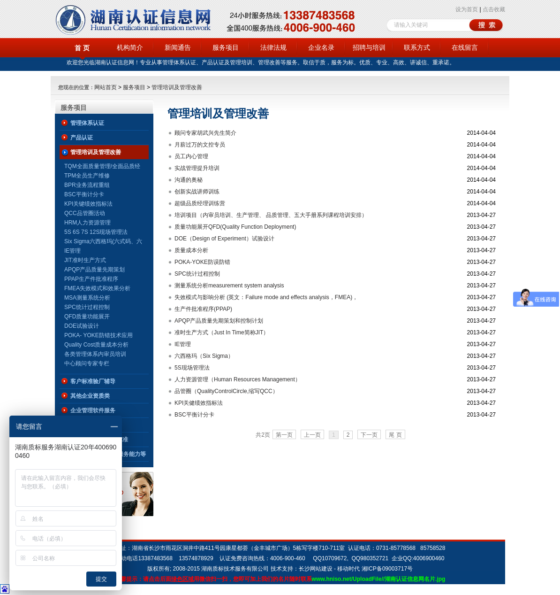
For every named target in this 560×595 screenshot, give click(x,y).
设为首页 (466, 9)
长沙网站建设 (316, 568)
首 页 (82, 48)
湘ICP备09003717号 (387, 568)
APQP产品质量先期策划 (94, 269)
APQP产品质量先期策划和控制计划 (218, 320)
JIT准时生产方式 (85, 260)
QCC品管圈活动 (84, 213)
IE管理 (72, 250)
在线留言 (465, 47)
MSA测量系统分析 (87, 297)
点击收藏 (494, 9)
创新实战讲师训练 (196, 191)
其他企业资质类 (90, 396)
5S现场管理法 (192, 367)
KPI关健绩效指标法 (198, 403)
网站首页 (105, 87)
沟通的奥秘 (188, 180)
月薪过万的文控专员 (199, 144)
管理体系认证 (87, 123)
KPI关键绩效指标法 (88, 204)
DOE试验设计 (81, 326)
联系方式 (417, 47)
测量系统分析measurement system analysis (229, 285)
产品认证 (81, 137)
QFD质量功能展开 (87, 316)
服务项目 (225, 47)
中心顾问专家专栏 (86, 363)
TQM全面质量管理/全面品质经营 (102, 167)
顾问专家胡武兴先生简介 (205, 133)
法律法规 (273, 47)
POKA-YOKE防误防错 (202, 262)
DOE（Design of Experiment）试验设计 (224, 238)
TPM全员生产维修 (87, 175)
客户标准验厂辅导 (92, 381)
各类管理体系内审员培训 (95, 354)
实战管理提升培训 (196, 168)
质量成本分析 (191, 250)
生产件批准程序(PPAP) (203, 309)
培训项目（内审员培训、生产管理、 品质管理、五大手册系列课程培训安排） (270, 215)
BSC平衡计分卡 (84, 194)
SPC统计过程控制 (87, 307)
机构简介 (130, 47)
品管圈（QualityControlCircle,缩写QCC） (226, 391)
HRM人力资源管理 (87, 222)
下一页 (369, 435)
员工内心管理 (191, 156)
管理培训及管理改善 (176, 87)
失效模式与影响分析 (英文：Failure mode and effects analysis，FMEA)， (266, 297)
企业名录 (321, 47)
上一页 (312, 435)
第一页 (284, 435)
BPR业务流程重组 (87, 185)
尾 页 (395, 435)
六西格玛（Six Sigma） (204, 356)
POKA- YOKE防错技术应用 (98, 335)
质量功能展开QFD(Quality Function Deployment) (235, 227)
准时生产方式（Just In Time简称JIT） (221, 332)
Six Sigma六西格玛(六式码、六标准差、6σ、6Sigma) (103, 242)
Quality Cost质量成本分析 (96, 344)
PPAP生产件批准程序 (91, 279)
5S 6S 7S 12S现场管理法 (96, 232)
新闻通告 (178, 47)
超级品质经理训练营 (199, 203)
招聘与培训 (369, 47)
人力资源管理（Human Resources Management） (237, 379)
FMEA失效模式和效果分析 (97, 288)
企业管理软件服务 (92, 410)
